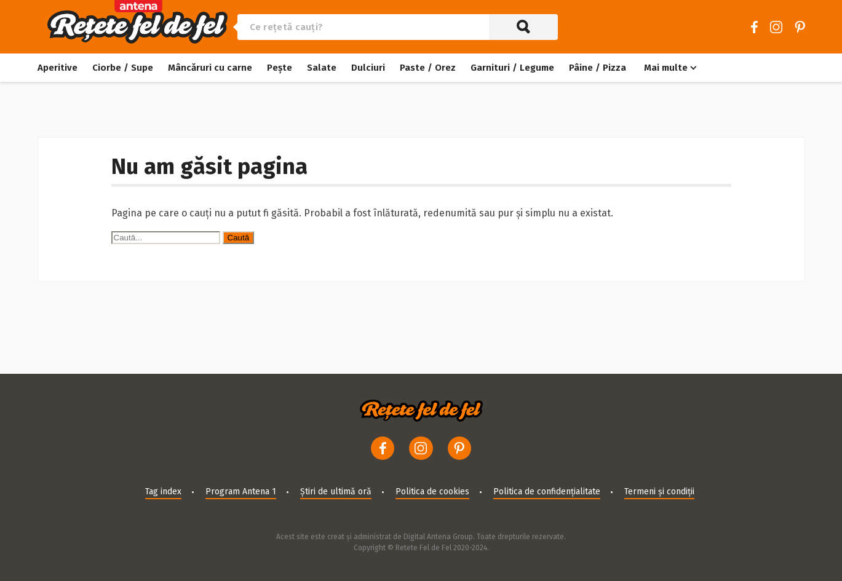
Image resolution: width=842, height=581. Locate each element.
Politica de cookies (432, 491)
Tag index (163, 491)
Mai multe (666, 67)
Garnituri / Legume (512, 67)
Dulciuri (368, 67)
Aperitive (57, 67)
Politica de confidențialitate (546, 491)
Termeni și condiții (659, 491)
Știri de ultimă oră (335, 491)
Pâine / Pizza (597, 67)
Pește (279, 67)
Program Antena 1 (240, 491)
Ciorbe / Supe (122, 67)
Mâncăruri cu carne (210, 67)
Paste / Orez (428, 67)
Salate (321, 67)
